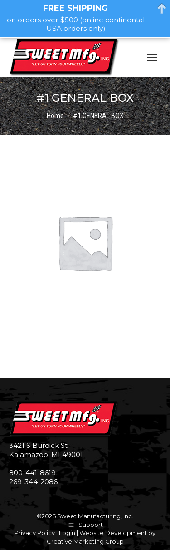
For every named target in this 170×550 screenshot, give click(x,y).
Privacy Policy (35, 532)
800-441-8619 (32, 472)
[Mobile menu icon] (152, 58)
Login (67, 532)
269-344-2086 (33, 481)
